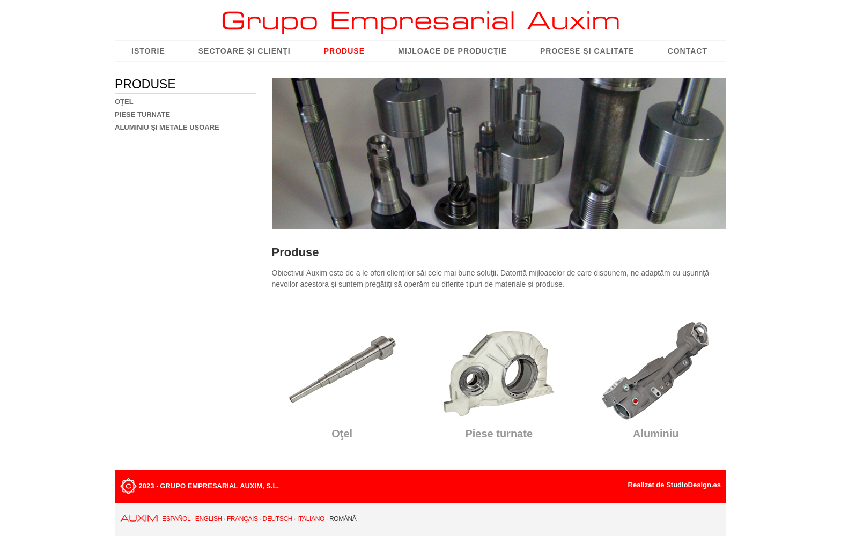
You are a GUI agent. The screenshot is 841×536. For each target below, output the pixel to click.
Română (343, 519)
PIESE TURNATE (142, 114)
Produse (344, 51)
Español (176, 519)
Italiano (310, 519)
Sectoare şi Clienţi (244, 51)
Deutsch (277, 519)
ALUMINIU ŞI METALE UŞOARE (167, 127)
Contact (687, 51)
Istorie (148, 51)
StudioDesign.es (693, 485)
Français (242, 519)
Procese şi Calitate (587, 51)
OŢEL (124, 102)
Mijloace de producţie (452, 51)
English (208, 519)
